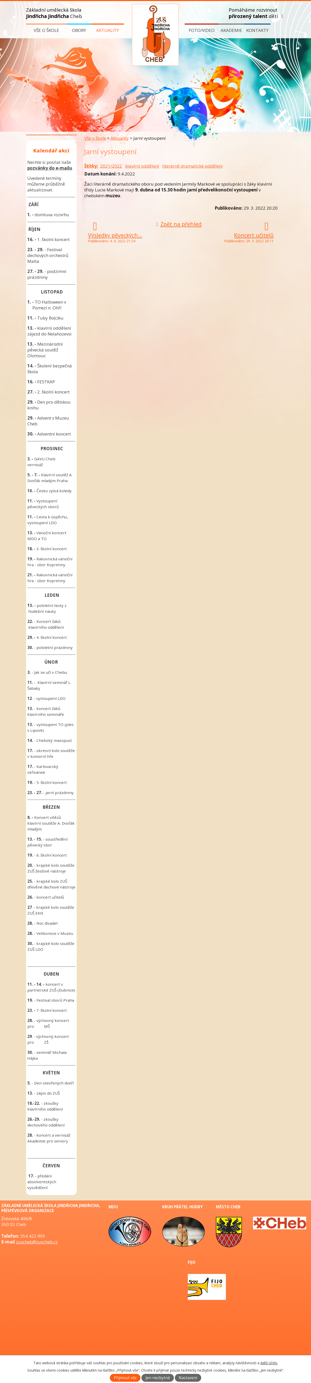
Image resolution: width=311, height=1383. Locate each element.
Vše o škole (46, 30)
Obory (79, 30)
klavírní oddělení (142, 166)
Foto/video (202, 30)
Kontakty (257, 30)
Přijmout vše (125, 1377)
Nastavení (188, 1377)
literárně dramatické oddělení (192, 166)
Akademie (231, 30)
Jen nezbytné (158, 1377)
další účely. (269, 1362)
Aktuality (107, 30)
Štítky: (91, 166)
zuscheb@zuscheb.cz (37, 1242)
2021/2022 (111, 166)
